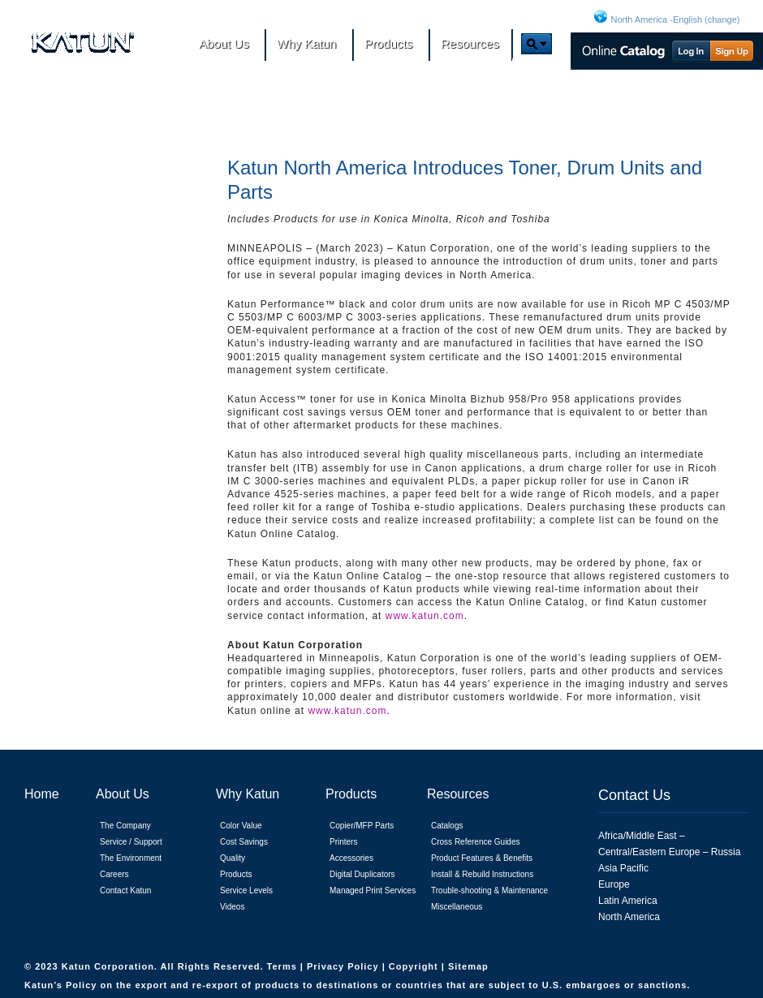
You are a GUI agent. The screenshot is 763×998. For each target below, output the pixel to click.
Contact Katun (125, 890)
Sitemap (468, 966)
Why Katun (247, 794)
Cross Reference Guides (475, 841)
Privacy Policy (344, 966)
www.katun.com (425, 616)
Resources (458, 794)
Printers (343, 841)
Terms (283, 966)
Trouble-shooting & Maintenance (489, 890)
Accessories (351, 858)
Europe (614, 884)
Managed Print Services (373, 890)
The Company (125, 825)
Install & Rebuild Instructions (482, 874)
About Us (122, 794)
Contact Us (634, 795)
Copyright (415, 966)
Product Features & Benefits (481, 858)
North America (629, 917)
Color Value (241, 825)
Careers (114, 874)
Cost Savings (244, 841)
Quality (232, 858)
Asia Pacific (623, 868)
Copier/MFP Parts (362, 825)
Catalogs (447, 825)
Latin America (627, 900)
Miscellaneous (456, 906)
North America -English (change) (675, 19)
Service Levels (246, 890)
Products (236, 874)
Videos (232, 906)
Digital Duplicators (362, 874)
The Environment (131, 858)
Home (41, 794)
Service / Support (131, 841)
